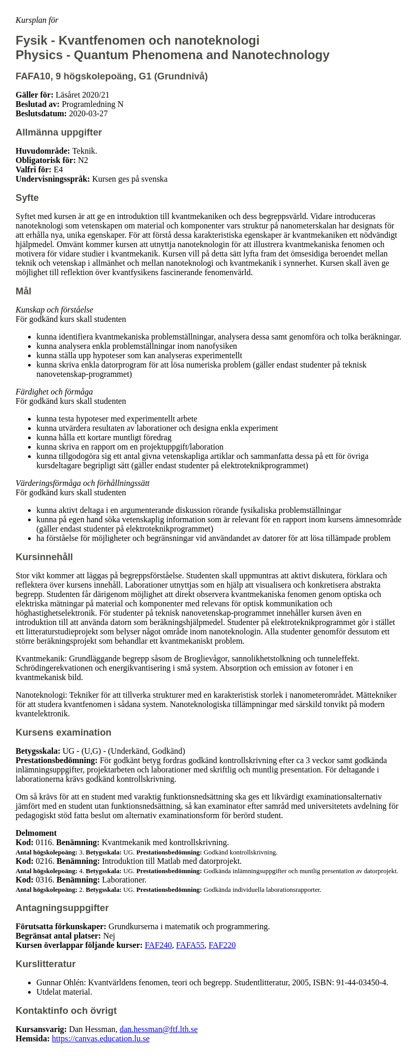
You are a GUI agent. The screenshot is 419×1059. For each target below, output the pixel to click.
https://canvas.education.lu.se (101, 1038)
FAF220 (221, 945)
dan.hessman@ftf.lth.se (159, 1029)
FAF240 (158, 945)
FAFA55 (190, 945)
